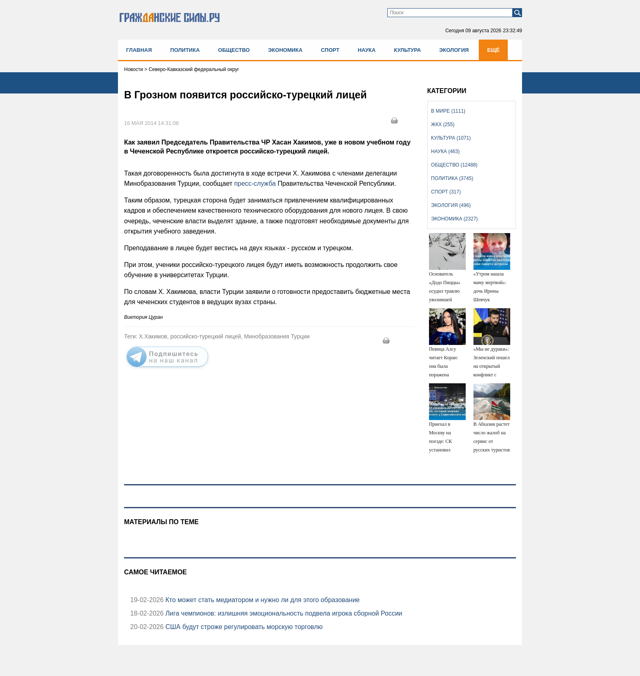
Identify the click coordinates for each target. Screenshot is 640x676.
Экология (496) (451, 205)
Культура (407, 50)
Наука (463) (445, 151)
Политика (185, 50)
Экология (454, 50)
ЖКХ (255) (442, 124)
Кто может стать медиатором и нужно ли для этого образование (262, 599)
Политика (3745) (452, 178)
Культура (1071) (451, 138)
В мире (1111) (448, 111)
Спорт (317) (446, 192)
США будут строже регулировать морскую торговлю (243, 626)
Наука (367, 50)
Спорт (330, 50)
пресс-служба (255, 183)
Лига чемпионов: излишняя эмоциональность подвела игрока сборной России (283, 613)
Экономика (285, 50)
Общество (234, 50)
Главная (139, 50)
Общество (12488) (454, 165)
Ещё (493, 50)
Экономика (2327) (454, 219)
